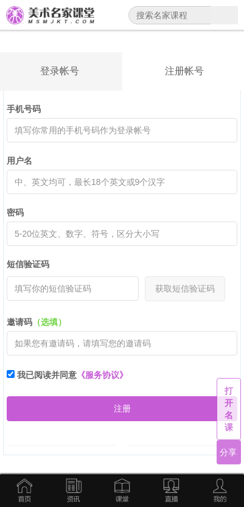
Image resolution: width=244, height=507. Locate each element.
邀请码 (36, 322)
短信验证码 (28, 264)
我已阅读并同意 (67, 375)
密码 (15, 212)
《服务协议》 (102, 375)
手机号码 (24, 109)
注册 (122, 408)
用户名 (19, 161)
